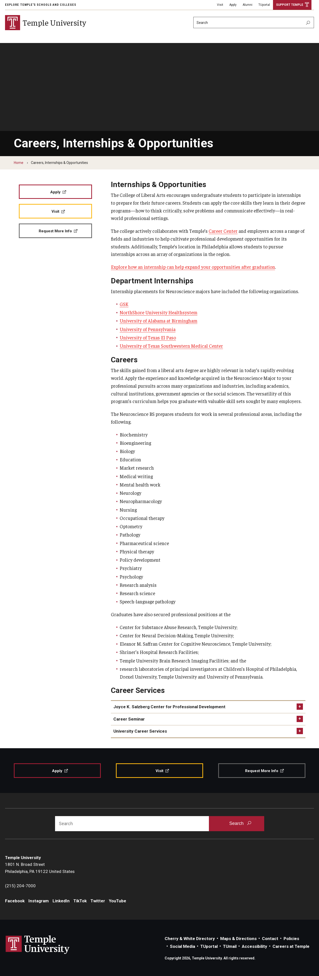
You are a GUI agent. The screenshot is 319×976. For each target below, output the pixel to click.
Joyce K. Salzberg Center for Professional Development (169, 706)
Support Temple (289, 5)
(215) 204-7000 (20, 885)
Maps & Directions (238, 938)
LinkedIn (61, 900)
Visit (220, 5)
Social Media (182, 946)
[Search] (253, 22)
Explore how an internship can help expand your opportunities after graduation (193, 267)
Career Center (223, 231)
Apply (233, 5)
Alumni (247, 5)
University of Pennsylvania (147, 329)
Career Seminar (129, 719)
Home (18, 163)
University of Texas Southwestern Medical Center (171, 346)
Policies (291, 938)
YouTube (117, 900)
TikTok (80, 900)
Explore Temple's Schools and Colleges (40, 5)
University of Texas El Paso (148, 337)
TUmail (230, 946)
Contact (270, 938)
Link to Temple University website (37, 945)
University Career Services (140, 731)
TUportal (264, 5)
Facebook (15, 900)
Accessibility (254, 946)
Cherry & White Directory (190, 938)
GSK (124, 304)
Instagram (38, 900)
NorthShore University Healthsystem (158, 312)
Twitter (97, 900)
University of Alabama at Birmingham (158, 321)
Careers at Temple (290, 946)
